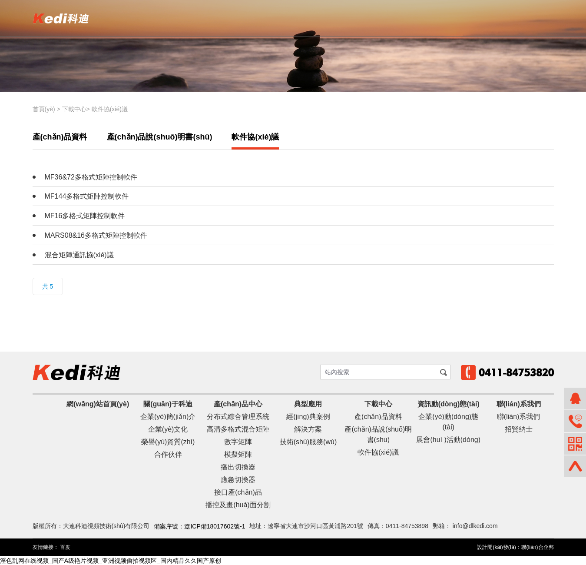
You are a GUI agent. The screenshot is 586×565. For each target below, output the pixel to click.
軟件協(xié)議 (110, 109)
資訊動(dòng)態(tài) (448, 404)
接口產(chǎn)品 (238, 492)
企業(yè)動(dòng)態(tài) (448, 422)
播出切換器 (238, 467)
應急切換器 (238, 479)
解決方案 (308, 429)
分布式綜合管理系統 (238, 416)
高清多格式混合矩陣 (238, 429)
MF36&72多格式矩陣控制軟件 (91, 177)
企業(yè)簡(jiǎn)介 (167, 416)
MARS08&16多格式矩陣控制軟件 (96, 235)
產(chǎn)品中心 (238, 404)
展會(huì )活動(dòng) (448, 439)
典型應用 (308, 404)
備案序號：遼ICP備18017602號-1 (199, 526)
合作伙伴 (168, 454)
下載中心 (74, 109)
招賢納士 (519, 429)
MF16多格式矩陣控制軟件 (85, 215)
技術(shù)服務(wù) (308, 441)
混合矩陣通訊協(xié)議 (79, 255)
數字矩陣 (238, 441)
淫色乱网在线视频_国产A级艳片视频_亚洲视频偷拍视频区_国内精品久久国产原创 (110, 560)
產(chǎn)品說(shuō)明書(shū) (159, 137)
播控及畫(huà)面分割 (237, 504)
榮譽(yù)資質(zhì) (168, 441)
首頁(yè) (44, 109)
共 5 (47, 286)
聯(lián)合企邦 (537, 547)
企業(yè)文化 (168, 429)
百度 (65, 547)
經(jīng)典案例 (308, 416)
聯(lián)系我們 (519, 404)
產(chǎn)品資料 (60, 137)
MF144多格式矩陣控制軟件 (87, 196)
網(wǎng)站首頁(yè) (97, 404)
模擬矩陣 (238, 454)
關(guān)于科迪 (167, 404)
